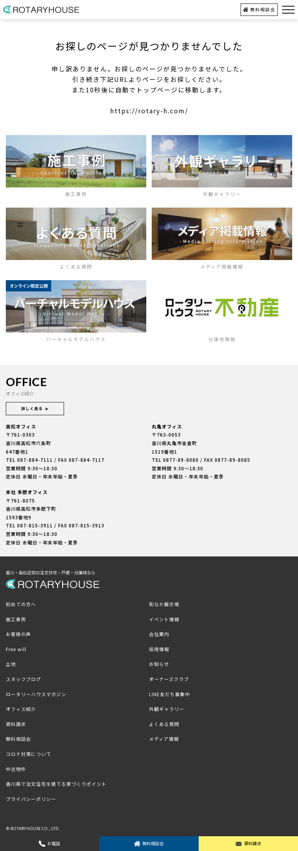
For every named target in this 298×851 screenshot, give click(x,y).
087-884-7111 (35, 459)
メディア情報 (164, 738)
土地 (11, 663)
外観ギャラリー (166, 708)
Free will (16, 649)
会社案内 (159, 634)
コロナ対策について (28, 753)
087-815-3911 (35, 525)
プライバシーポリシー (31, 799)
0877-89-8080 (181, 459)
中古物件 (16, 769)
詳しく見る (35, 408)
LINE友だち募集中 (169, 694)
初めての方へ (21, 604)
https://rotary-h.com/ (149, 110)
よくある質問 (164, 724)
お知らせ (159, 663)
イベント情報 (164, 619)
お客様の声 (18, 634)
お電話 (49, 843)
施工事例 (16, 619)
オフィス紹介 (21, 708)
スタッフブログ (23, 679)
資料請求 (248, 843)
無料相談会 (259, 9)
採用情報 (159, 649)
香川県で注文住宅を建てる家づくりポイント (56, 783)
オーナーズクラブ (169, 679)
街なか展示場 (164, 604)
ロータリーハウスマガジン (36, 694)
